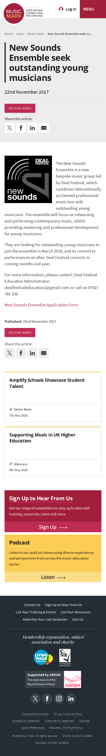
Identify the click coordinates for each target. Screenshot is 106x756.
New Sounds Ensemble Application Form (41, 305)
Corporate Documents (35, 714)
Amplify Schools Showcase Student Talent (47, 383)
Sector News (20, 108)
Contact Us (32, 604)
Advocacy (21, 464)
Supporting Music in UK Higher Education (42, 437)
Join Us (77, 619)
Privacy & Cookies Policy (68, 714)
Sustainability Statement (59, 721)
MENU (88, 9)
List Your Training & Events (36, 612)
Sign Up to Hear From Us (63, 604)
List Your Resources (75, 612)
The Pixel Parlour (73, 728)
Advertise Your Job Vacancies (45, 619)
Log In (71, 9)
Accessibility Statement (26, 721)
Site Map (84, 721)
